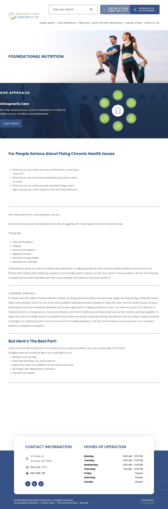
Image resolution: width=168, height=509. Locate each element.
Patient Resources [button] (112, 22)
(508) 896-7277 (118, 11)
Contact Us (152, 22)
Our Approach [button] (68, 22)
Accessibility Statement (26, 502)
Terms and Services (67, 502)
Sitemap (84, 502)
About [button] (52, 22)
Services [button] (85, 22)
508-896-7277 (38, 467)
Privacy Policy (48, 502)
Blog (95, 22)
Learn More (10, 123)
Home (43, 22)
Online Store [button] (134, 22)
